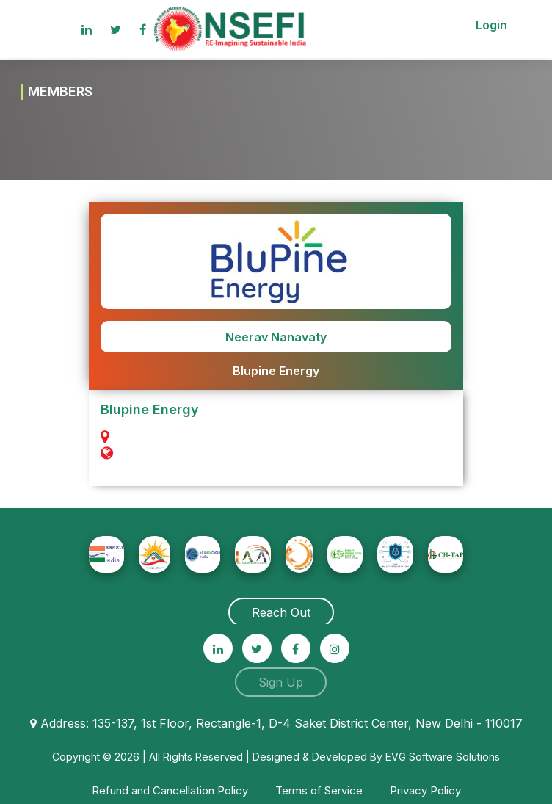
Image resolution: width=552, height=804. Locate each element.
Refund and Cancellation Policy (170, 790)
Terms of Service (319, 790)
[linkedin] (86, 29)
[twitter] (257, 648)
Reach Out (281, 612)
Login (491, 25)
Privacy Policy (425, 790)
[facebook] (295, 648)
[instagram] (334, 648)
